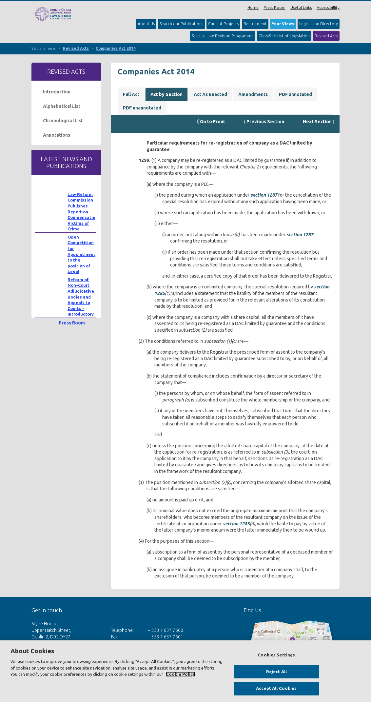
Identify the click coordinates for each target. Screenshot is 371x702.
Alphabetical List (61, 106)
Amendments (253, 94)
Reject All (276, 671)
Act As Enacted (210, 94)
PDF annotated (295, 94)
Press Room (274, 7)
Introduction (56, 91)
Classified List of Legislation (284, 36)
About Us (146, 24)
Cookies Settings (276, 655)
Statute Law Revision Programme (223, 36)
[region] (185, 671)
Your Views (283, 24)
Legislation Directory (318, 24)
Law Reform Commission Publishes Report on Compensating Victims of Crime (83, 211)
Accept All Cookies (276, 688)
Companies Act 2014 (116, 48)
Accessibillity (328, 7)
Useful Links (301, 7)
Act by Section (166, 94)
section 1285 (236, 523)
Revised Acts (326, 36)
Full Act (131, 94)
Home (253, 7)
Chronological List (63, 120)
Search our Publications (181, 24)
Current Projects (223, 24)
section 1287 (263, 195)
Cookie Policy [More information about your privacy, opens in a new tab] (180, 674)
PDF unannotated (142, 107)
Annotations (56, 135)
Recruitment (255, 24)
